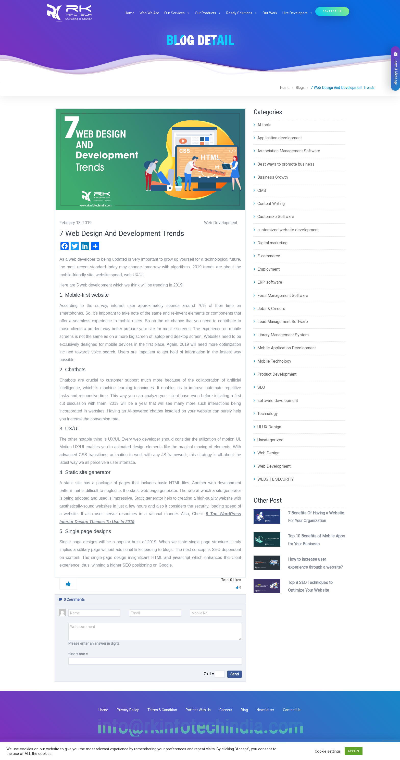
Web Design (266, 453)
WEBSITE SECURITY (274, 479)
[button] (187, 13)
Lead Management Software (281, 321)
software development (276, 400)
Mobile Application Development (285, 348)
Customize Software (274, 216)
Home (129, 13)
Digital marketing (271, 242)
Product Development (275, 374)
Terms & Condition (162, 710)
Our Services (177, 13)
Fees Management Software (281, 295)
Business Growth (271, 177)
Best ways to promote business (284, 164)
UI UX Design (267, 426)
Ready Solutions (241, 13)
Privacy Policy (128, 710)
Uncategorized (268, 439)
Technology (266, 413)
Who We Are (149, 13)
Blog (244, 710)
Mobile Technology (272, 361)
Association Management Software (287, 150)
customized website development (286, 229)
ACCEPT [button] (353, 751)
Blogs (300, 87)
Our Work (269, 13)
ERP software (268, 282)
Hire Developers (297, 13)
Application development (278, 137)
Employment (267, 269)
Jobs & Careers (269, 308)
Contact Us (332, 11)
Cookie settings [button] (328, 751)
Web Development (272, 466)
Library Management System (281, 334)
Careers (225, 710)
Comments (72, 599)
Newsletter (265, 710)
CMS (260, 190)
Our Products (208, 13)
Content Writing (269, 203)
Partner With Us (198, 710)
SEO (259, 387)
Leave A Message (396, 68)
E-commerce (267, 256)
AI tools (262, 124)
